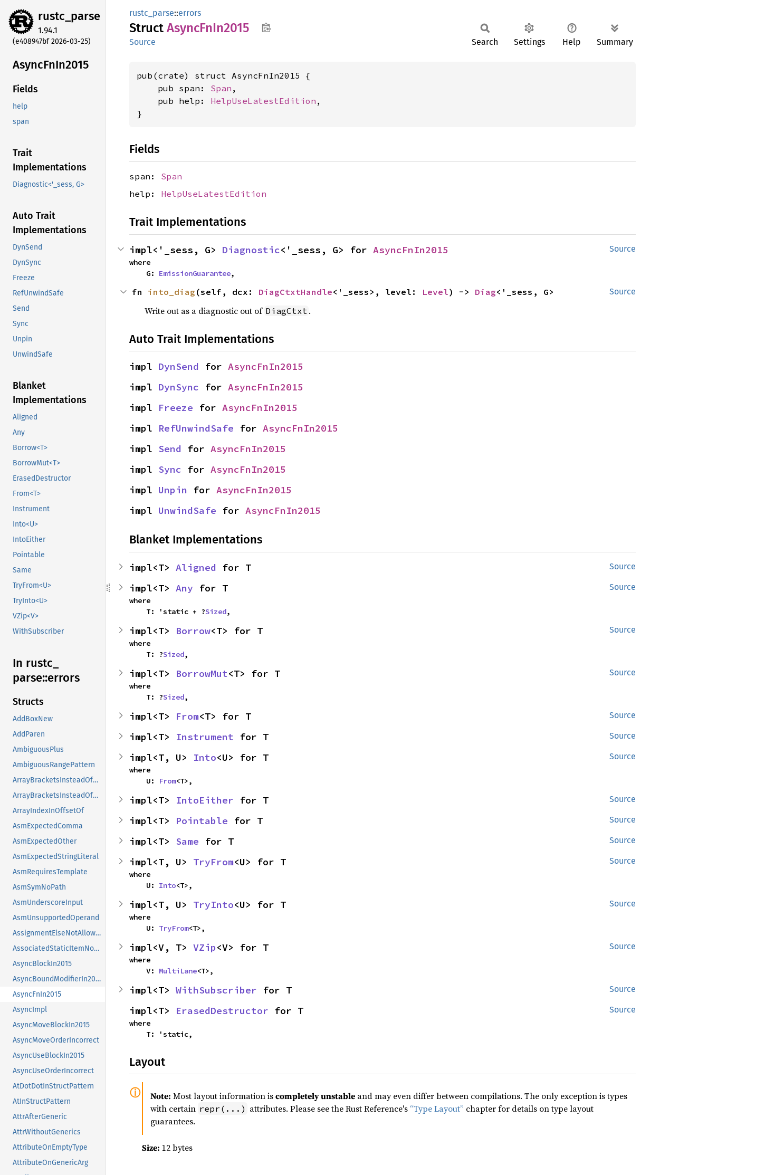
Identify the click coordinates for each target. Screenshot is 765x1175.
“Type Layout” (437, 1108)
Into (204, 757)
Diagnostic (251, 250)
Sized (215, 611)
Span (221, 88)
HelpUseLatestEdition (263, 100)
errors (189, 13)
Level (435, 291)
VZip (204, 947)
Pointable (202, 821)
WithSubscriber (216, 990)
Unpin (172, 490)
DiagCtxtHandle (295, 291)
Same (187, 841)
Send (169, 449)
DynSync (178, 387)
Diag (485, 291)
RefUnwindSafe (196, 428)
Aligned (196, 567)
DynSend (178, 366)
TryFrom (213, 862)
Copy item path (266, 27)
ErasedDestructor (222, 1011)
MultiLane (178, 971)
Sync (169, 469)
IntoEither (205, 800)
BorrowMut (202, 673)
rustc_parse (69, 16)
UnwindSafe (187, 510)
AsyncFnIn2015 (410, 250)
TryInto (213, 905)
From (187, 716)
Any (184, 588)
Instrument (205, 737)
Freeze (175, 408)
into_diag (171, 291)
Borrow (193, 631)
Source (142, 42)
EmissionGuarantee (195, 273)
